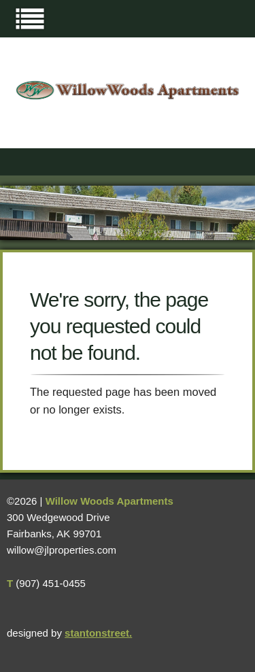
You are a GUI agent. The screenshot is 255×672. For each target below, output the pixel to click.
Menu (30, 18)
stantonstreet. (98, 633)
